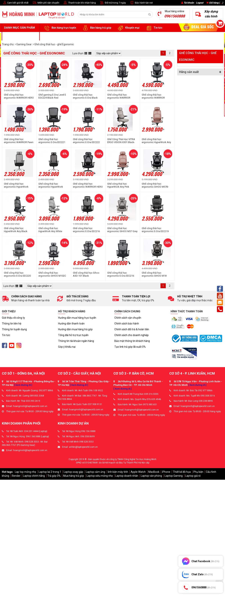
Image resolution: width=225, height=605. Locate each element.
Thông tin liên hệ (11, 323)
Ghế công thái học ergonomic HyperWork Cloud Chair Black (50, 185)
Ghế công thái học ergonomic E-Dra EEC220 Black (17, 274)
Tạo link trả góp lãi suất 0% (130, 346)
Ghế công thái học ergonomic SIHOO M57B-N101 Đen (155, 185)
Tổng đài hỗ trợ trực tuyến (73, 335)
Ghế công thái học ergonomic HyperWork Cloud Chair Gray (16, 185)
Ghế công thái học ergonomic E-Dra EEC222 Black (86, 141)
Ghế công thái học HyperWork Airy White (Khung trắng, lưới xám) (50, 230)
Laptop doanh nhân (126, 475)
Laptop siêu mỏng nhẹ (100, 475)
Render (16, 475)
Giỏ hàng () (214, 2)
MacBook (153, 471)
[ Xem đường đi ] (23, 385)
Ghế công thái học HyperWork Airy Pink (118, 185)
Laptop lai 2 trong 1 (50, 471)
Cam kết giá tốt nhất (15, 3)
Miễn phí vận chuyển (45, 3)
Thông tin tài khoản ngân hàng (76, 340)
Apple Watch (138, 471)
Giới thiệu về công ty (13, 317)
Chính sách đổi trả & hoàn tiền (131, 329)
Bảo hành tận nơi (141, 3)
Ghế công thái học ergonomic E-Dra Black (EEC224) (85, 96)
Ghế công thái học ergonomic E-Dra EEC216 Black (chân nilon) (120, 274)
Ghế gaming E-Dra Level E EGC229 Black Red (52, 96)
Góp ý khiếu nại (67, 346)
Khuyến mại (128, 28)
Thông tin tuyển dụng (14, 329)
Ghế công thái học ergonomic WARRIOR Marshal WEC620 (153, 96)
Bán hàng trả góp (96, 28)
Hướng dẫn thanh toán (71, 323)
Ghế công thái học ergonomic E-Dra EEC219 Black (155, 230)
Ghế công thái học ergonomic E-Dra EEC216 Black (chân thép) (86, 230)
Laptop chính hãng (34, 475)
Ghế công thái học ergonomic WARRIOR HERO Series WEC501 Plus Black (88, 185)
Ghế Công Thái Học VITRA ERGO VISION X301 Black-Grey (121, 141)
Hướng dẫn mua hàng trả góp (75, 329)
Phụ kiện (198, 471)
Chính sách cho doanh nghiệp (131, 335)
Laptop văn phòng (151, 475)
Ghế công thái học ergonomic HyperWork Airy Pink (156, 141)
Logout (199, 2)
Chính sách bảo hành (126, 323)
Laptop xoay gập (73, 471)
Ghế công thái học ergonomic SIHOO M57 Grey (122, 230)
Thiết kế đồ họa (182, 471)
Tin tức (153, 28)
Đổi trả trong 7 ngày (113, 3)
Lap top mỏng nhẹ (25, 471)
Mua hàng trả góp (73, 475)
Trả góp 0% (54, 475)
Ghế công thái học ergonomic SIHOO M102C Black (52, 274)
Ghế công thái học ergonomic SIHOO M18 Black (154, 274)
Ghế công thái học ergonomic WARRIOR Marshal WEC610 (118, 96)
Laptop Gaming (174, 475)
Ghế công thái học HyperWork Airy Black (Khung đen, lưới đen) (15, 230)
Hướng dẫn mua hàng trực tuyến (77, 317)
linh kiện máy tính (118, 471)
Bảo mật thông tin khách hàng (132, 340)
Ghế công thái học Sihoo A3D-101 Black (86, 274)
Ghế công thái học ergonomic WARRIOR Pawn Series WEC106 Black (18, 141)
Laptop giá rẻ (192, 475)
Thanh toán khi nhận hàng (79, 3)
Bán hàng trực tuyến (59, 28)
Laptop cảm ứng (95, 471)
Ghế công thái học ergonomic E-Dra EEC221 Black (51, 141)
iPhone (166, 471)
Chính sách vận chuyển (127, 317)
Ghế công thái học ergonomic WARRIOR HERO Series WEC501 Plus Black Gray (19, 96)
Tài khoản (189, 2)
